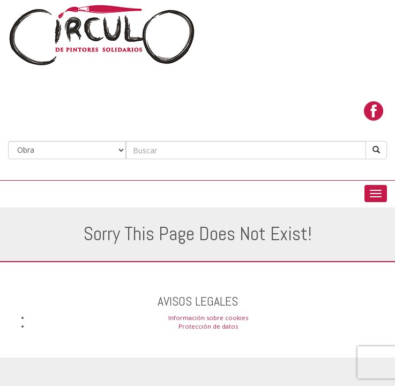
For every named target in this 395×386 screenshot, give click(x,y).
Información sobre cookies (208, 318)
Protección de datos (208, 326)
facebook (373, 111)
